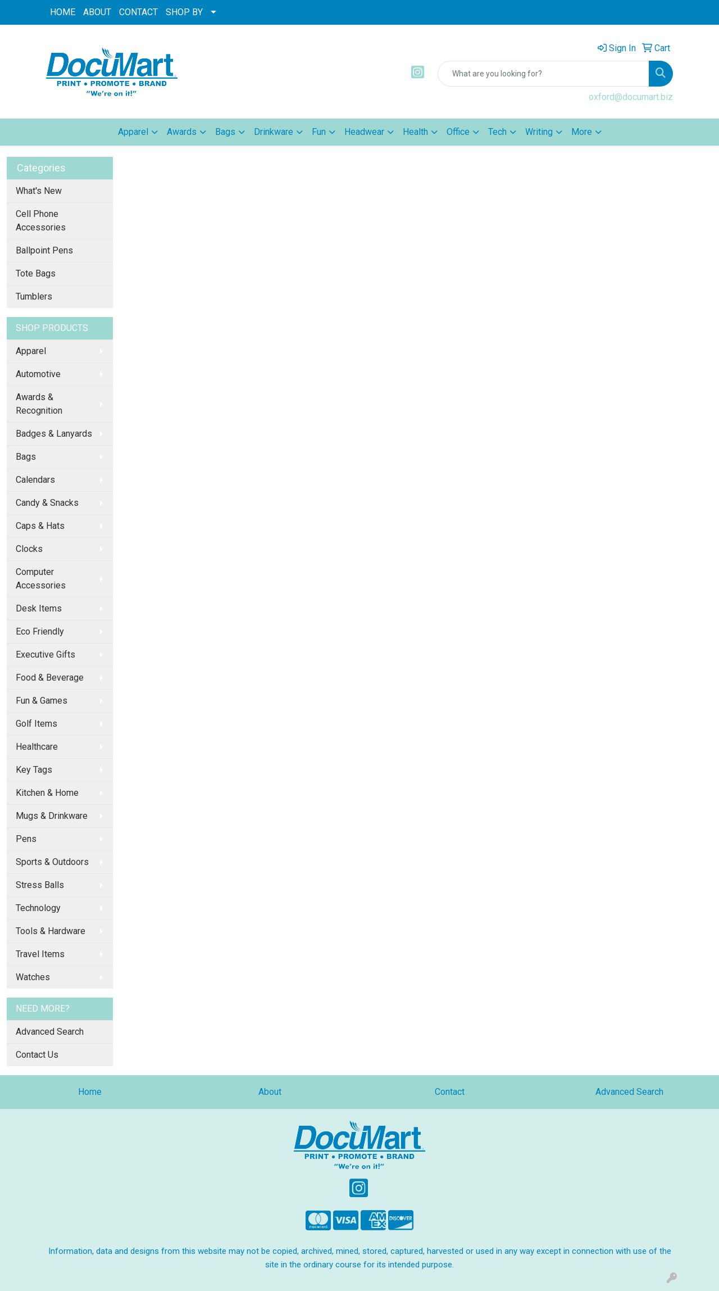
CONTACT (138, 12)
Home (90, 1091)
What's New (39, 190)
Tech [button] (497, 131)
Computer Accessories (41, 579)
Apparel (31, 351)
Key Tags (34, 769)
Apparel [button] (133, 131)
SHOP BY (184, 12)
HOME (62, 12)
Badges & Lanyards (54, 433)
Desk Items (39, 608)
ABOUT (97, 12)
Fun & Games (41, 700)
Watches (33, 977)
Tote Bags (36, 273)
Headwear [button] (364, 131)
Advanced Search (50, 1031)
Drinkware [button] (273, 131)
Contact (450, 1091)
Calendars (35, 479)
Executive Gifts (45, 654)
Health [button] (415, 131)
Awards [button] (182, 131)
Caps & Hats (40, 525)
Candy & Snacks (47, 502)
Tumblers (34, 296)
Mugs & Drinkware (52, 815)
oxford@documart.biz (631, 97)
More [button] (581, 131)
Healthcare (37, 746)
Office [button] (458, 131)
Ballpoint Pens (44, 250)
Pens (26, 839)
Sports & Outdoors (52, 862)
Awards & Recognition (39, 404)
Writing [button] (539, 131)
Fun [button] (319, 131)
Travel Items (40, 954)
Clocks (29, 548)
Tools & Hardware (50, 931)
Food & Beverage (50, 677)
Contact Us (37, 1054)
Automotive (38, 374)
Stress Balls (40, 885)
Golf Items (36, 723)
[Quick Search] (543, 74)
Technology (38, 908)
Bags (26, 456)
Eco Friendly (40, 631)
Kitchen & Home (47, 792)
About (269, 1091)
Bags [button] (225, 131)
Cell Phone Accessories (41, 221)
